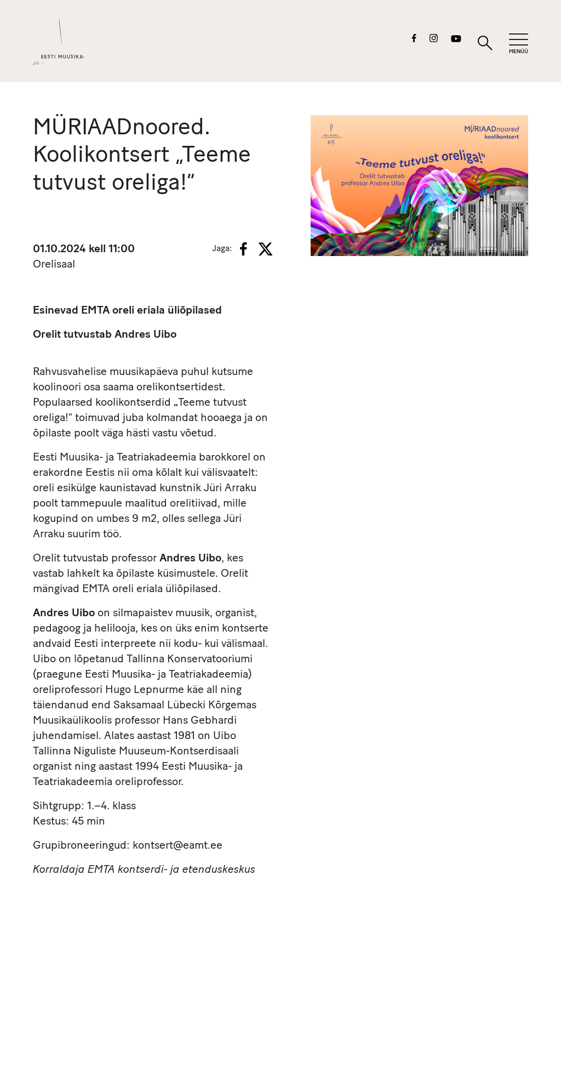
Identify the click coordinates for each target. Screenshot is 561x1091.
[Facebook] (243, 248)
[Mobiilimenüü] (518, 44)
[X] (265, 248)
